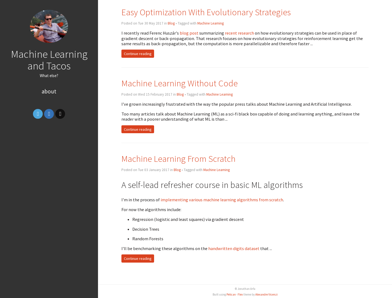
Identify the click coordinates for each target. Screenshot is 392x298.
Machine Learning (210, 23)
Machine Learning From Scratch (178, 158)
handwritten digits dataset (233, 248)
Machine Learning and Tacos (49, 59)
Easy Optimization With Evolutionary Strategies (206, 12)
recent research (239, 33)
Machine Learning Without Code (179, 83)
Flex (240, 294)
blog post (189, 33)
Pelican (231, 294)
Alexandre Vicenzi (266, 294)
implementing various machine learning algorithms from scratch (222, 199)
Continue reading (138, 53)
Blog (171, 23)
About (49, 91)
